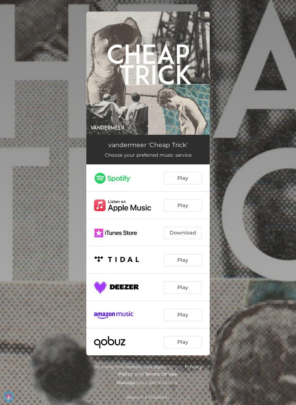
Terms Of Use (161, 374)
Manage (125, 382)
